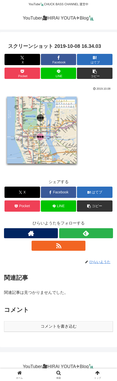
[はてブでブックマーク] (94, 59)
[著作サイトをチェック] (31, 233)
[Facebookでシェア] (58, 59)
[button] (94, 73)
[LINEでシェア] (58, 73)
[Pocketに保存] (22, 73)
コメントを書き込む (59, 326)
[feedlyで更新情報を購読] (86, 233)
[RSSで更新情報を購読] (58, 246)
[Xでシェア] (22, 59)
